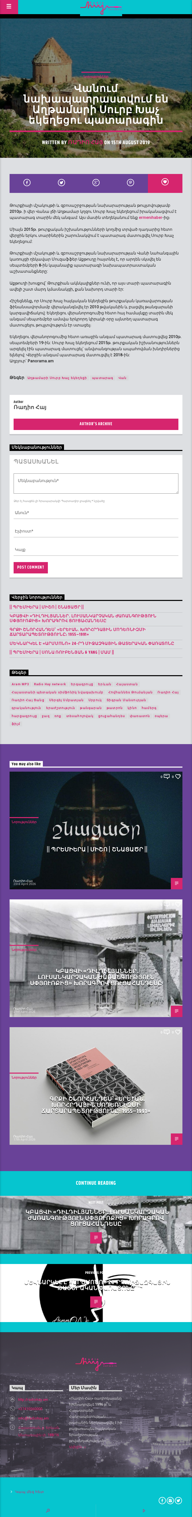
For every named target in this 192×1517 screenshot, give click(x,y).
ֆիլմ (16, 724)
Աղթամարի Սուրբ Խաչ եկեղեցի (57, 378)
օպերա (161, 716)
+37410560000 (30, 1409)
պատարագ (102, 378)
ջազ (46, 716)
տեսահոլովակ (79, 716)
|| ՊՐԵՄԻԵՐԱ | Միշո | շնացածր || (47, 607)
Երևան (104, 684)
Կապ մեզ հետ (29, 1492)
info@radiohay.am (33, 1418)
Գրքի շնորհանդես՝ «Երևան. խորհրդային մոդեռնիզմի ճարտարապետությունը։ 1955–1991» (78, 632)
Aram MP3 (20, 684)
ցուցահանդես (111, 716)
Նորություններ (95, 77)
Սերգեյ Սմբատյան (66, 700)
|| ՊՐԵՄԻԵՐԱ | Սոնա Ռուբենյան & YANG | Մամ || (62, 652)
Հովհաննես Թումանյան (130, 692)
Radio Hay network (50, 684)
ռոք (57, 716)
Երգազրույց (82, 684)
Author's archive (96, 424)
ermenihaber (150, 217)
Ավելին (77, 1447)
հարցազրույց (24, 716)
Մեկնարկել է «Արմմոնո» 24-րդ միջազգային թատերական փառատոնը (92, 643)
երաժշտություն (60, 708)
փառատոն (140, 716)
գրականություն (26, 708)
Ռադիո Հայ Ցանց (28, 700)
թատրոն (115, 708)
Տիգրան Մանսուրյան (126, 700)
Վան (122, 378)
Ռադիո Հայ (85, 143)
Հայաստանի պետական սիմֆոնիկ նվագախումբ (57, 692)
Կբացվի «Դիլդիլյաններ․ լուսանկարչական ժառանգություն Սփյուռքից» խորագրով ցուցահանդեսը (83, 618)
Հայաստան (127, 684)
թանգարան (91, 708)
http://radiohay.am (33, 1400)
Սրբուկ (95, 700)
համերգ (149, 708)
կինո (132, 708)
